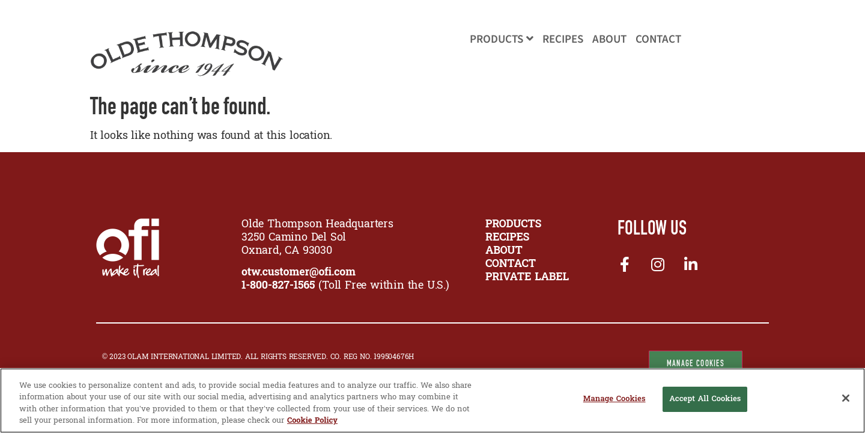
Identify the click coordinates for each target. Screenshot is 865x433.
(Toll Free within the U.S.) (345, 286)
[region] (432, 400)
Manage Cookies (695, 363)
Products (501, 39)
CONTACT (510, 264)
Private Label (527, 277)
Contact (658, 39)
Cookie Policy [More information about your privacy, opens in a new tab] (312, 420)
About (609, 39)
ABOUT (504, 251)
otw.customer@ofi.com (298, 273)
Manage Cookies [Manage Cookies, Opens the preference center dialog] (614, 399)
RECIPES (507, 238)
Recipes (562, 39)
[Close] (846, 398)
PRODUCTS (513, 224)
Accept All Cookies (705, 399)
